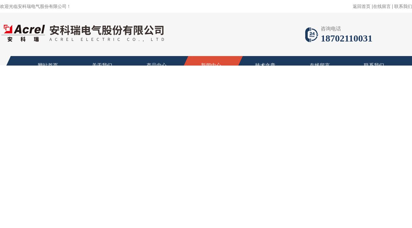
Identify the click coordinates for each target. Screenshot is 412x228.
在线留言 (382, 6)
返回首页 (361, 6)
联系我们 (403, 6)
